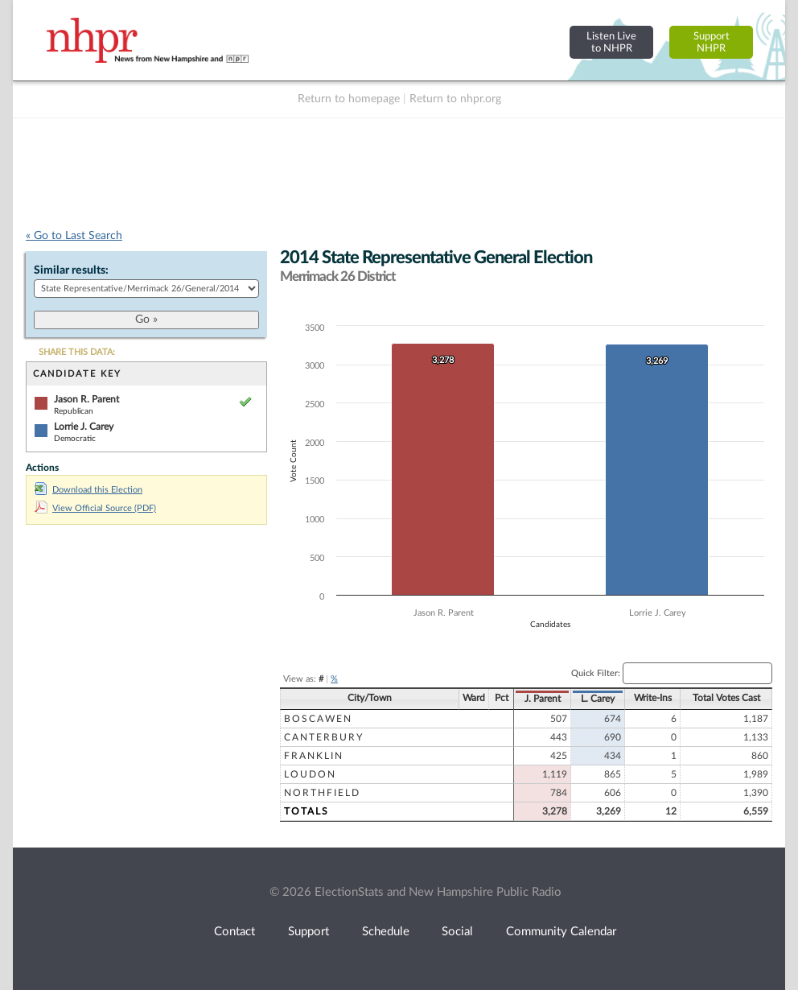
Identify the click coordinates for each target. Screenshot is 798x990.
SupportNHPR (711, 42)
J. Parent (542, 698)
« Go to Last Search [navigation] (74, 235)
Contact (234, 932)
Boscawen (318, 719)
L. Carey (598, 698)
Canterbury (324, 737)
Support (308, 932)
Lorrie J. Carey (83, 426)
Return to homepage (349, 99)
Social (457, 932)
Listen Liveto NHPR (611, 42)
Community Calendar (561, 932)
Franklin (313, 756)
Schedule (385, 932)
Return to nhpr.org (455, 99)
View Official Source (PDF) (95, 508)
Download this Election (88, 489)
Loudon (310, 774)
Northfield (322, 793)
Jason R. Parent (86, 399)
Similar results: (71, 270)
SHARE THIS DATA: (77, 352)
